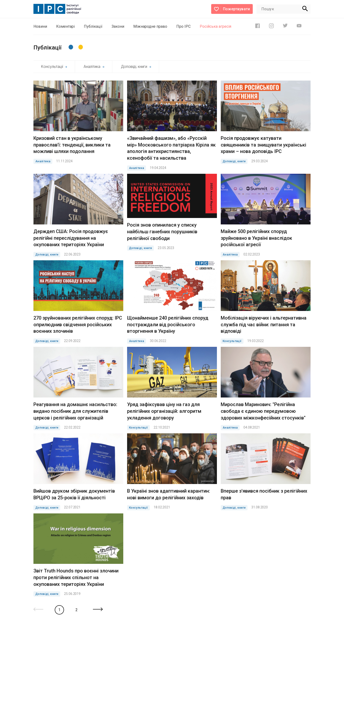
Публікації (93, 26)
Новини (40, 26)
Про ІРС (183, 26)
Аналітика (94, 66)
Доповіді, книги (136, 66)
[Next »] (97, 610)
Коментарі (65, 26)
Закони (118, 26)
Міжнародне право (150, 26)
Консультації (54, 66)
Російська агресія (215, 26)
